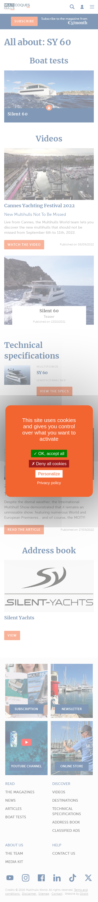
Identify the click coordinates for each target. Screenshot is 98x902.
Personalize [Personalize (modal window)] (49, 474)
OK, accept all (49, 453)
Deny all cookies (49, 463)
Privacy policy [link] (49, 483)
